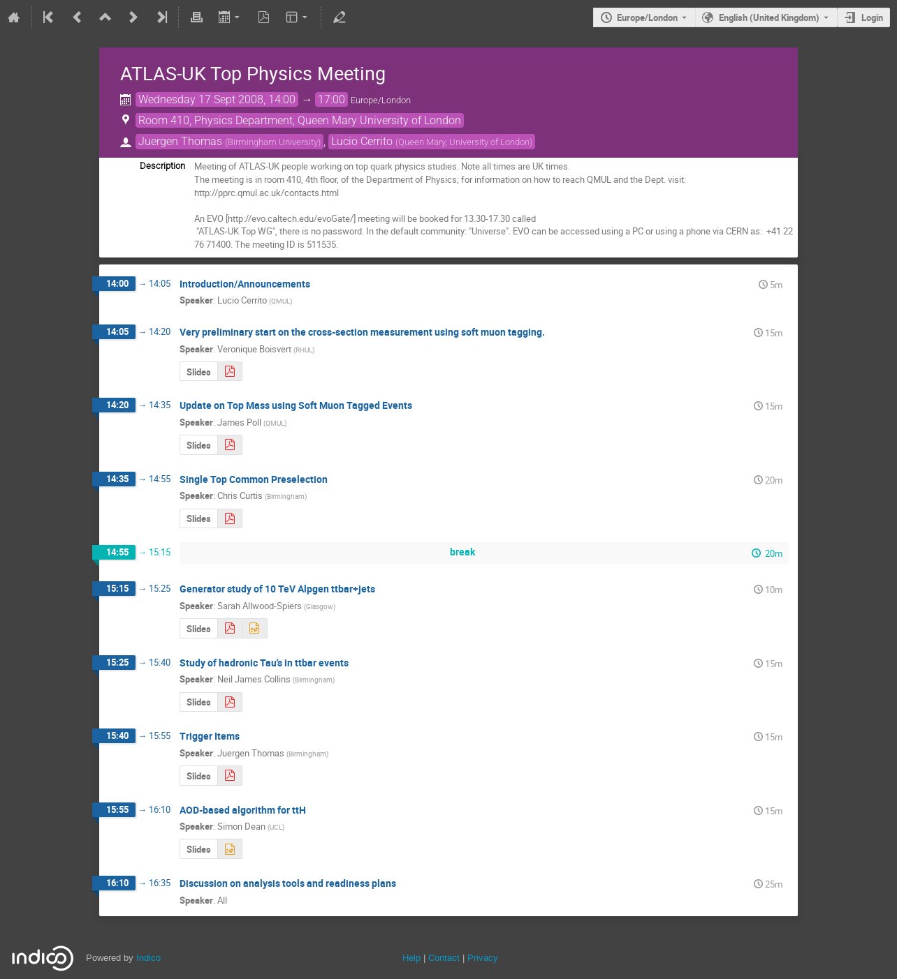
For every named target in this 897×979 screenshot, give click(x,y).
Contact (444, 958)
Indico (148, 958)
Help (411, 958)
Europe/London (647, 17)
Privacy (482, 958)
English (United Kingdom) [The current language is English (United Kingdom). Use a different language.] (769, 17)
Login (872, 17)
